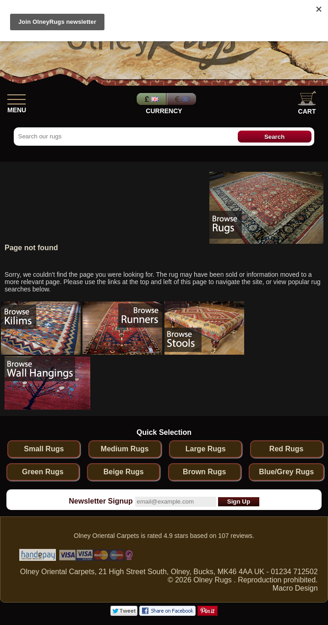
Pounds (150, 99)
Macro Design (295, 588)
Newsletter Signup (101, 501)
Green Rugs (43, 472)
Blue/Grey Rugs (286, 472)
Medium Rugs (125, 449)
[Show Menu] (16, 97)
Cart (307, 103)
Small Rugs (44, 449)
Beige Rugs (124, 472)
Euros (182, 99)
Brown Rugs (204, 472)
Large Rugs (206, 449)
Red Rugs (286, 449)
